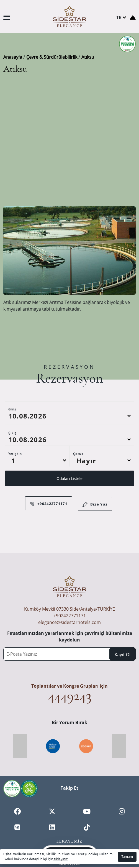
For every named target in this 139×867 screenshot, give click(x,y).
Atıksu (87, 57)
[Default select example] (37, 474)
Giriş (12, 423)
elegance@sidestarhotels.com (69, 622)
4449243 (69, 695)
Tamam (127, 856)
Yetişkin (15, 467)
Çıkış (12, 447)
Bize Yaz (95, 506)
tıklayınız (60, 859)
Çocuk (78, 467)
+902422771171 (69, 616)
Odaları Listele (69, 492)
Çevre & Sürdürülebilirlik (51, 57)
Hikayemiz (69, 841)
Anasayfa (12, 57)
